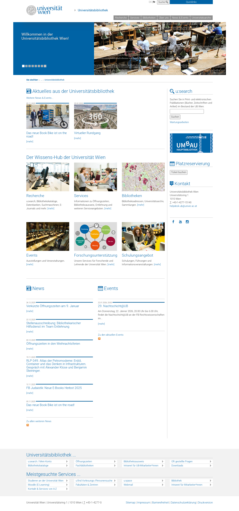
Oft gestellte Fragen (182, 464)
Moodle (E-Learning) (38, 487)
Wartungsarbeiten (179, 125)
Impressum (143, 505)
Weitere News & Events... (39, 100)
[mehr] (50, 211)
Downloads (177, 468)
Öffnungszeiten (84, 464)
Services (134, 17)
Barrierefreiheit (160, 505)
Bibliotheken (149, 17)
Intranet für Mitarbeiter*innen (186, 487)
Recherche (121, 17)
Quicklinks (191, 1)
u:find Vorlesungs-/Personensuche (94, 483)
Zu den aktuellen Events (111, 337)
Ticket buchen (178, 175)
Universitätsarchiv (201, 17)
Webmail (128, 487)
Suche (163, 2)
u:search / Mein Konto (40, 464)
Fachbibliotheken (85, 468)
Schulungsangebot (137, 258)
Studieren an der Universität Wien (45, 483)
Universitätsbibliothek (93, 10)
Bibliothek (176, 483)
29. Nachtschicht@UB (113, 309)
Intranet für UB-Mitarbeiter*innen (141, 468)
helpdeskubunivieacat (183, 208)
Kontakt (180, 186)
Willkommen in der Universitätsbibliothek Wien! (45, 39)
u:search (181, 94)
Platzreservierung (190, 166)
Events (31, 258)
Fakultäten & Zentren (87, 487)
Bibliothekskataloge (38, 468)
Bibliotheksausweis (134, 464)
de (152, 1)
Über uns (164, 17)
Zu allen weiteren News (38, 424)
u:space (128, 483)
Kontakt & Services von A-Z (42, 491)
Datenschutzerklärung (183, 505)
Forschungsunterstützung (95, 258)
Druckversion (205, 505)
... (41, 82)
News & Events (180, 17)
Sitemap (130, 505)
